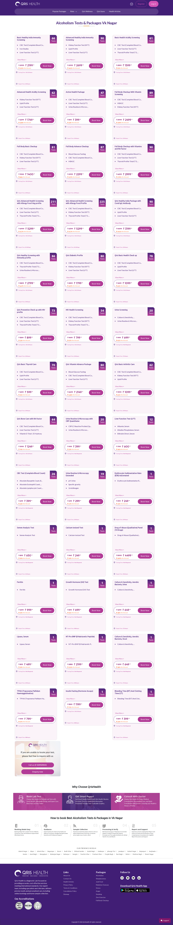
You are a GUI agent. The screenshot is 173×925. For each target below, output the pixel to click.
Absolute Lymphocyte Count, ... (31, 488)
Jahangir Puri (111, 851)
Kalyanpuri (142, 851)
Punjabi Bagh (109, 854)
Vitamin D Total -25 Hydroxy (31, 434)
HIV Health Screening (74, 310)
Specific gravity (74, 484)
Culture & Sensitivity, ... (125, 317)
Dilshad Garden (79, 851)
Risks (73, 11)
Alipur (32, 851)
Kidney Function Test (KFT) (79, 45)
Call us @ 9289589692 (38, 765)
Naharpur (66, 854)
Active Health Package (75, 92)
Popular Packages (59, 11)
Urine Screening (121, 310)
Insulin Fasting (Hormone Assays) (79, 691)
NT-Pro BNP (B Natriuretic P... (80, 644)
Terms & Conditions (70, 888)
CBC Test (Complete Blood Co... (32, 45)
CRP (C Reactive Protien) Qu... (80, 426)
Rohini (128, 854)
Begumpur (51, 851)
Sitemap (66, 894)
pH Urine (72, 481)
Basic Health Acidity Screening (127, 38)
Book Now (47, 66)
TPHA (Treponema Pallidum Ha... (32, 698)
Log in (153, 4)
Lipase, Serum (23, 637)
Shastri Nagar (149, 854)
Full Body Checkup (102, 900)
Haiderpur (101, 851)
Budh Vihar (67, 851)
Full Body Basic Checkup (27, 146)
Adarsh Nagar (22, 851)
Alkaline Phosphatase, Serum (128, 430)
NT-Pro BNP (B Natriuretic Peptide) (80, 637)
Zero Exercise (100, 897)
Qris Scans (101, 11)
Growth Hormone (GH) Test (77, 582)
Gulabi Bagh (91, 851)
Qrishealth (86, 922)
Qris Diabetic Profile (74, 255)
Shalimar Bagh (137, 854)
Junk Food (99, 882)
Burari (59, 851)
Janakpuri (121, 851)
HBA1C (120, 103)
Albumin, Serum (123, 426)
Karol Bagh (33, 854)
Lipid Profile (73, 49)
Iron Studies (24, 49)
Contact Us (67, 879)
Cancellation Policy (70, 891)
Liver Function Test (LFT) (29, 52)
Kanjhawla (152, 851)
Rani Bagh (119, 854)
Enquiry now (37, 772)
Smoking (99, 894)
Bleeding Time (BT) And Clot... (128, 698)
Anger (98, 891)
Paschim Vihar (85, 854)
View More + (21, 60)
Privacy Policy (68, 885)
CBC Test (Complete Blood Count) (31, 473)
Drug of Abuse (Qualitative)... (128, 535)
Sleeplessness (101, 879)
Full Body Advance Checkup (77, 146)
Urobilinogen (74, 488)
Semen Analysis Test (25, 528)
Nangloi (75, 854)
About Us (66, 875)
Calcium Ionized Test (74, 528)
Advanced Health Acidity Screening (31, 92)
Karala (25, 854)
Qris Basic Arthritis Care (124, 364)
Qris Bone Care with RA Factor (29, 419)
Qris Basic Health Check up (126, 255)
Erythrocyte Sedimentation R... (128, 481)
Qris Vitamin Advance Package (78, 364)
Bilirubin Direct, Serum (126, 434)
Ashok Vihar (41, 851)
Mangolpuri (43, 854)
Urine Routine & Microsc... (78, 107)
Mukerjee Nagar (55, 854)
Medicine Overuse (102, 885)
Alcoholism (99, 875)
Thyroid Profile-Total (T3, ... (127, 52)
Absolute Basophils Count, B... (31, 481)
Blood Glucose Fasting (77, 154)
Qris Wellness (87, 11)
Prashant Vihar (97, 854)
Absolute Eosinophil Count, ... (31, 484)
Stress (98, 888)
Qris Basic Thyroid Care (26, 364)
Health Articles (114, 11)
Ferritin (20, 582)
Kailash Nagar (131, 851)
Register (141, 4)
